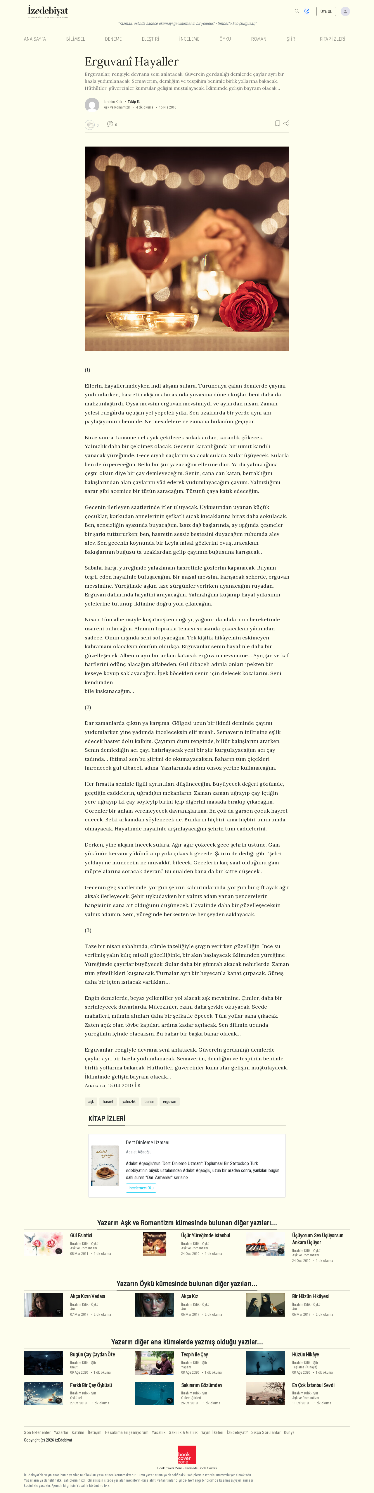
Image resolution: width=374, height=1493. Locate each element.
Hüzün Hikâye (305, 1355)
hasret (108, 1101)
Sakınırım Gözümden (201, 1385)
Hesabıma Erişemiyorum (127, 1432)
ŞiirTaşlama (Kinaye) (305, 1364)
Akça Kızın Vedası (87, 1296)
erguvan (169, 1101)
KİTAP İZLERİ (332, 39)
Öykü (225, 39)
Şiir (291, 39)
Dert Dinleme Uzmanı (147, 1142)
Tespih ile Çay (194, 1355)
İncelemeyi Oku (141, 1188)
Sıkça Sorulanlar (265, 1432)
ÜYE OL (326, 11)
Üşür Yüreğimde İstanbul (205, 1236)
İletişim (95, 1432)
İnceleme (189, 39)
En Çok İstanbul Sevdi (313, 1385)
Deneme (113, 39)
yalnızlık (129, 1101)
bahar (149, 1101)
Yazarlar (61, 1432)
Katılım (78, 1432)
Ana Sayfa (35, 39)
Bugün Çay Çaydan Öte (92, 1355)
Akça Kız (189, 1296)
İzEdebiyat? (237, 1432)
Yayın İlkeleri (212, 1432)
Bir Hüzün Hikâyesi (310, 1296)
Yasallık (158, 1432)
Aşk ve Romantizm (117, 107)
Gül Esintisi (81, 1236)
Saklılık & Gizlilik (183, 1432)
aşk (91, 1101)
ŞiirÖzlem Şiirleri (194, 1395)
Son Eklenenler (37, 1432)
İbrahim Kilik (113, 101)
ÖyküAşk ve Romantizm (84, 1245)
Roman (258, 39)
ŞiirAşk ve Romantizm (305, 1395)
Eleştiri (150, 39)
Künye (289, 1432)
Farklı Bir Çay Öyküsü (91, 1385)
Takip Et (133, 101)
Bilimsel (75, 39)
